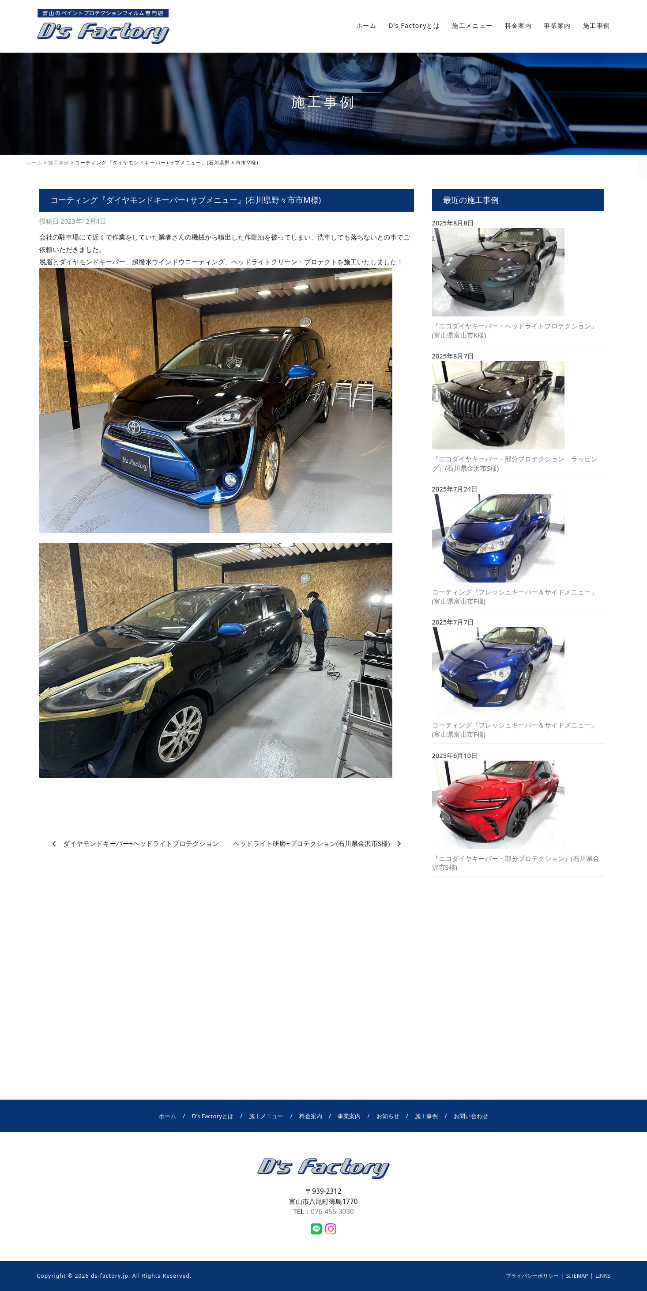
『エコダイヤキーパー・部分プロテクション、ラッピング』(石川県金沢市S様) (515, 463)
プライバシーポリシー (532, 1276)
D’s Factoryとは (414, 25)
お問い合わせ (638, 146)
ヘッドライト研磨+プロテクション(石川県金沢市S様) (311, 843)
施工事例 (596, 25)
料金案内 (518, 25)
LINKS (602, 1276)
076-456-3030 (332, 1211)
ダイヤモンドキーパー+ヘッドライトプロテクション (141, 843)
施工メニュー (472, 25)
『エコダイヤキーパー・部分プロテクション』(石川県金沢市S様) (515, 863)
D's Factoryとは (212, 1116)
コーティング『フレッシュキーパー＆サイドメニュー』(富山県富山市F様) (515, 596)
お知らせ (387, 1116)
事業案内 (557, 25)
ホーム (366, 25)
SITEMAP (577, 1276)
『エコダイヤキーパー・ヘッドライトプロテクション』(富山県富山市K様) (515, 330)
